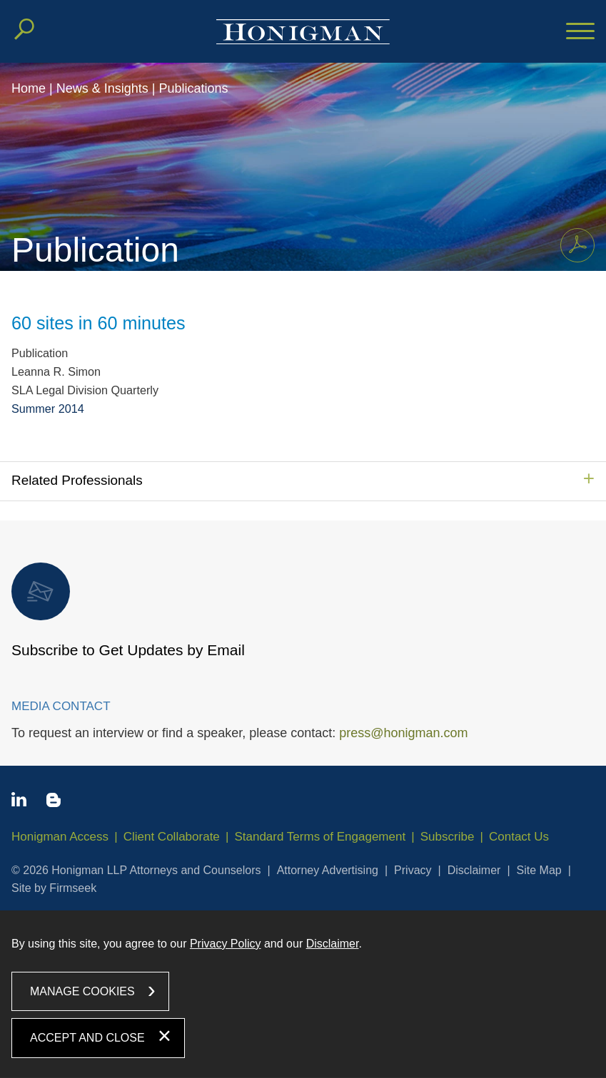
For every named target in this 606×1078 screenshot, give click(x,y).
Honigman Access (59, 836)
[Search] (24, 29)
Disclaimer (474, 870)
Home (28, 88)
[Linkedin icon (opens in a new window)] (18, 802)
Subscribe (447, 836)
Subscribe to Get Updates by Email (128, 611)
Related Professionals (77, 480)
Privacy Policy (225, 944)
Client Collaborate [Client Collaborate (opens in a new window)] (171, 836)
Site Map (539, 870)
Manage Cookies (82, 991)
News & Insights (102, 88)
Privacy (412, 870)
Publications (193, 88)
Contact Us (519, 836)
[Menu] (580, 32)
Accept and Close (87, 1038)
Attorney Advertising (327, 870)
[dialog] (303, 994)
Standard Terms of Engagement (319, 836)
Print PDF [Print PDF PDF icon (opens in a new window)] (573, 242)
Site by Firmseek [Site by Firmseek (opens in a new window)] (53, 888)
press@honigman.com (403, 733)
